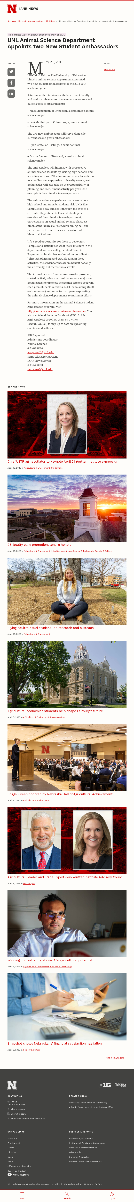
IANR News (28, 9)
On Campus (56, 468)
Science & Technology (83, 551)
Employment (13, 1143)
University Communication (30, 21)
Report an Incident (18, 1173)
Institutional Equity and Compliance (87, 1143)
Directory (12, 1138)
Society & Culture (103, 551)
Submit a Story (18, 1114)
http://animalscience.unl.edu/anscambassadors (56, 311)
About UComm (18, 1109)
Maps (10, 1157)
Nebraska (11, 21)
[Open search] (67, 1196)
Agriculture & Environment (37, 468)
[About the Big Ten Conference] (105, 1085)
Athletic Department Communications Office (91, 1107)
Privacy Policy (76, 1152)
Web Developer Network (80, 1184)
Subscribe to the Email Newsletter (28, 1118)
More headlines (115, 1058)
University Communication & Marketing (88, 1102)
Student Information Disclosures (85, 1161)
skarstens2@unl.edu (39, 369)
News (10, 1161)
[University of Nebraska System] (120, 1085)
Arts (53, 551)
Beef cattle (109, 69)
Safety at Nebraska (79, 1157)
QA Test (98, 1184)
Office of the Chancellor (19, 1166)
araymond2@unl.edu (40, 352)
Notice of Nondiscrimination (83, 1147)
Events (10, 1147)
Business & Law (63, 551)
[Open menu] (22, 1196)
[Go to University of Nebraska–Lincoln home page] (12, 8)
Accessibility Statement (81, 1138)
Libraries (11, 1152)
